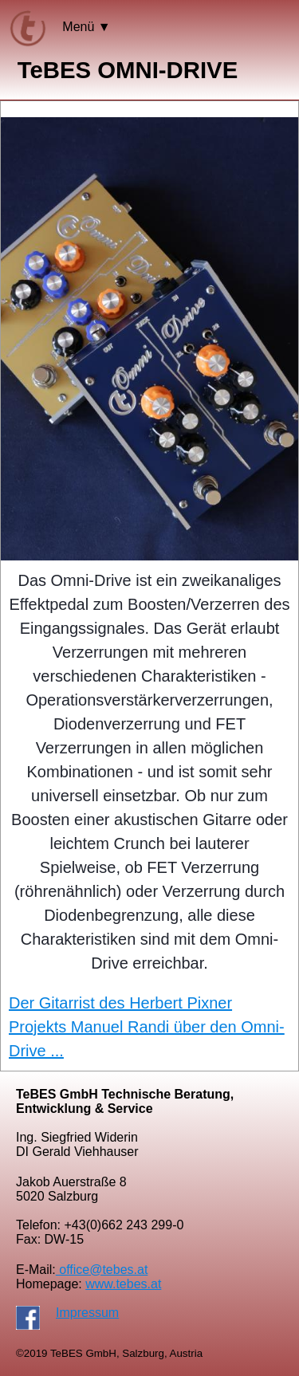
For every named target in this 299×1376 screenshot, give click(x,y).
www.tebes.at (123, 1284)
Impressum (87, 1312)
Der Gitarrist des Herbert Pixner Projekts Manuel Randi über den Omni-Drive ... (147, 1027)
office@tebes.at (102, 1269)
